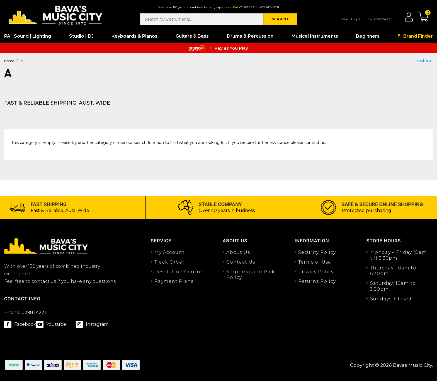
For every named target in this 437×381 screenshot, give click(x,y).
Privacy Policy (316, 271)
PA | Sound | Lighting (27, 36)
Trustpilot (424, 60)
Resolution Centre (178, 271)
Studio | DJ (81, 36)
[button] (420, 18)
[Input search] (201, 19)
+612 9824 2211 (269, 7)
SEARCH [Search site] (280, 19)
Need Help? (351, 19)
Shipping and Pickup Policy (254, 274)
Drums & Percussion (250, 36)
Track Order (169, 262)
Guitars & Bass (192, 36)
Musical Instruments (315, 36)
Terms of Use (314, 262)
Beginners (368, 36)
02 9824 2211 (248, 7)
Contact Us (240, 262)
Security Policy (317, 252)
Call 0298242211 (380, 19)
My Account (169, 252)
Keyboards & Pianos (134, 36)
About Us (238, 252)
